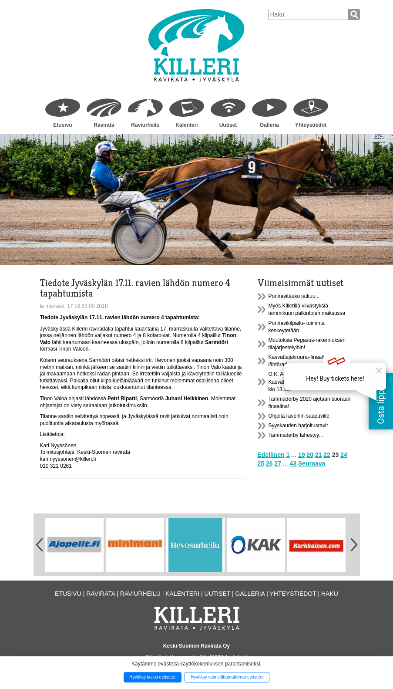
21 (318, 454)
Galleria (269, 125)
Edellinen (271, 454)
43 (292, 463)
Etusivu (62, 125)
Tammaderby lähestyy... (296, 435)
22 (326, 454)
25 (261, 463)
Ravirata (104, 125)
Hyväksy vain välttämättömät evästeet (227, 677)
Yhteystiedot (310, 125)
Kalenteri (186, 125)
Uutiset (228, 125)
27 (277, 463)
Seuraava (311, 463)
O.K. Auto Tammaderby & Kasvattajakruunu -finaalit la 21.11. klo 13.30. (309, 381)
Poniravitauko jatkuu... (294, 296)
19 (301, 454)
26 (269, 463)
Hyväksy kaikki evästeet (152, 677)
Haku (329, 593)
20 (309, 454)
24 (343, 454)
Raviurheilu (145, 125)
